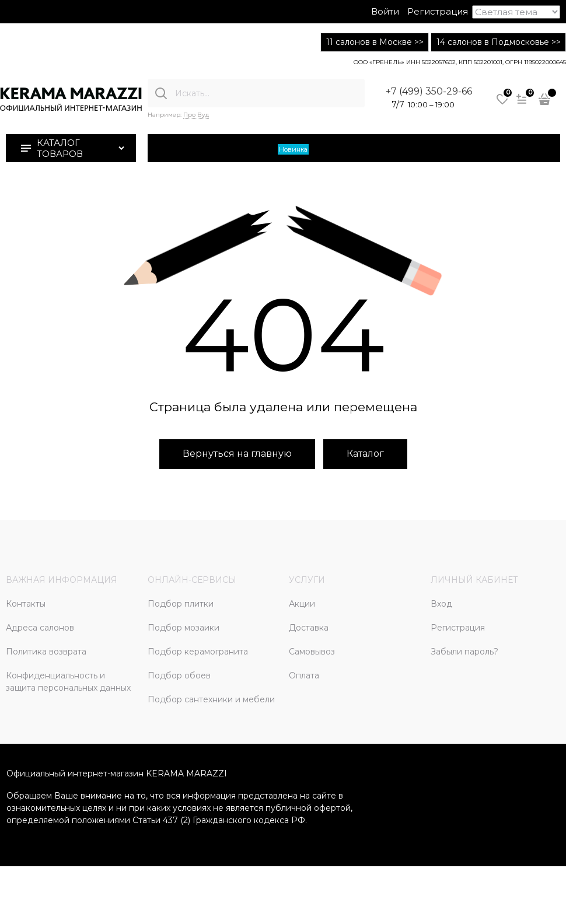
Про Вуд (196, 114)
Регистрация (437, 11)
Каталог (365, 453)
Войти (385, 11)
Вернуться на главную (237, 453)
